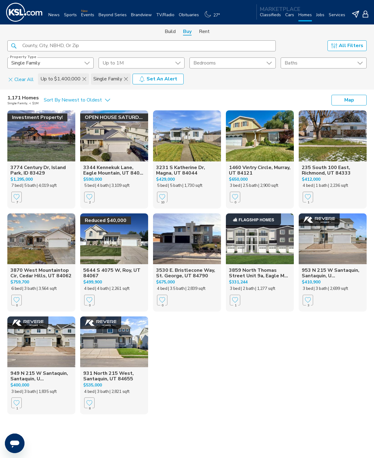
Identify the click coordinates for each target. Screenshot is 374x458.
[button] (14, 45)
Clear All (21, 79)
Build (170, 31)
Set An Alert (158, 79)
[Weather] (213, 17)
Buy (187, 31)
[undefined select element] (50, 63)
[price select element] (142, 63)
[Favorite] (16, 197)
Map (349, 100)
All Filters (347, 45)
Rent (204, 31)
